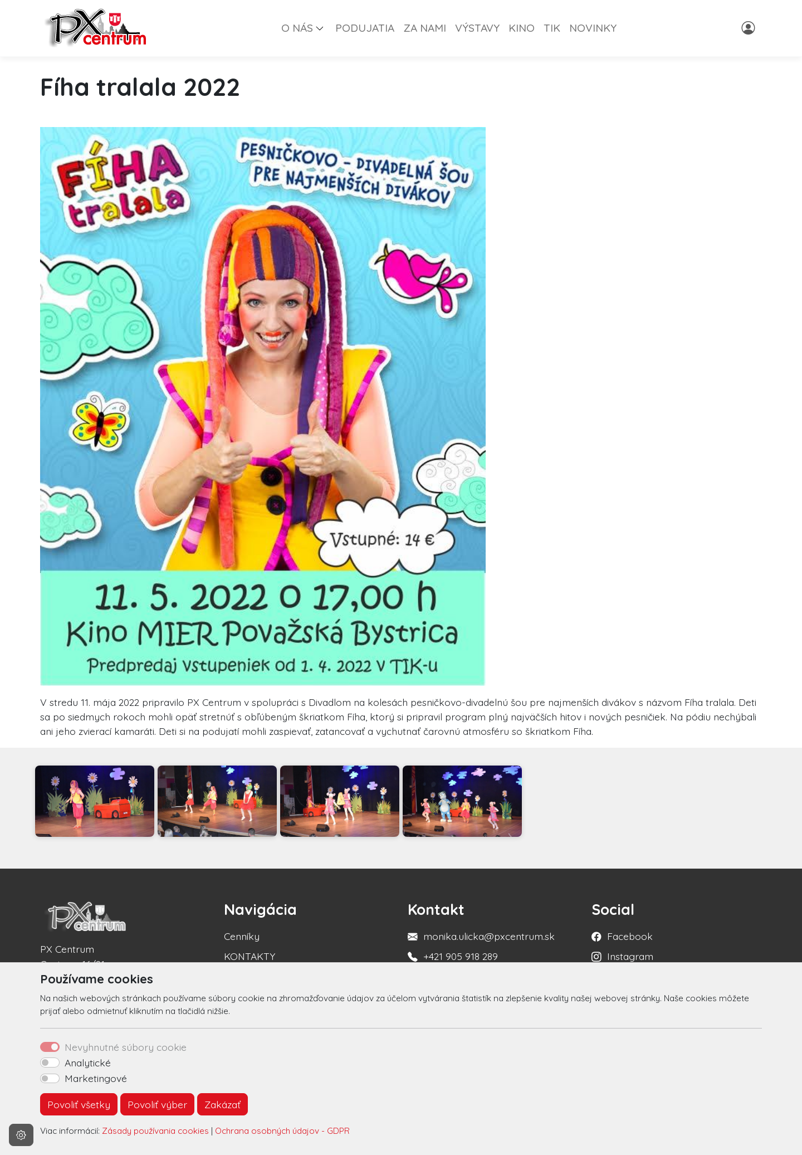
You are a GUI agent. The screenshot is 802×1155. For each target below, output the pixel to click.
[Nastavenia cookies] (21, 1135)
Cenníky (242, 936)
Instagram (630, 956)
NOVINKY (593, 28)
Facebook (630, 936)
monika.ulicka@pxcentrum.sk (489, 936)
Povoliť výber (157, 1104)
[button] (324, 28)
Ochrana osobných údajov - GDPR (282, 1130)
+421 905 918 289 (460, 956)
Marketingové (96, 1078)
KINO (521, 28)
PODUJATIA (364, 28)
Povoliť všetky (78, 1104)
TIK (552, 28)
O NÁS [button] (297, 28)
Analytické (88, 1062)
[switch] (50, 1062)
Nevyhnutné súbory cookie (126, 1047)
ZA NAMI (424, 28)
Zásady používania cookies (155, 1130)
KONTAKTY (249, 956)
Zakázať (222, 1104)
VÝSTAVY (477, 28)
